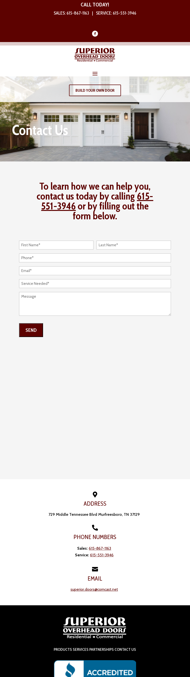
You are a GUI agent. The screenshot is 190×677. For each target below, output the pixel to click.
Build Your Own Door (95, 90)
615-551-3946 (124, 13)
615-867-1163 (78, 13)
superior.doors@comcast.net (94, 589)
